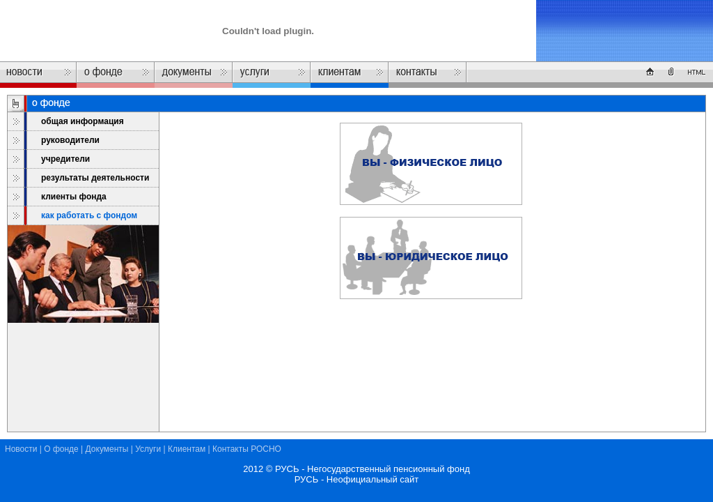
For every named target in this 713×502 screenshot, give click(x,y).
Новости (21, 449)
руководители (70, 140)
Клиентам (186, 449)
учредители (65, 159)
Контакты (230, 449)
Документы (107, 449)
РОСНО (266, 449)
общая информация (82, 121)
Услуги (148, 449)
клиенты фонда (74, 196)
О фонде (61, 449)
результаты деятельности (95, 178)
